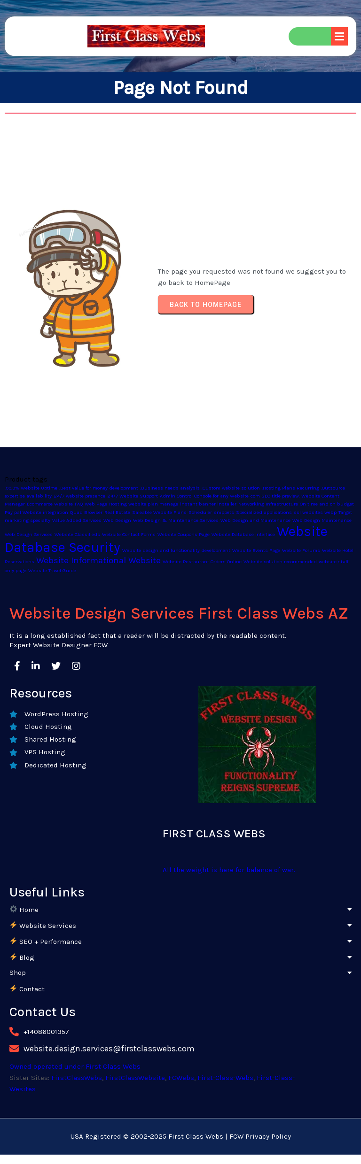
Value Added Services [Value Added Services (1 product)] (77, 520)
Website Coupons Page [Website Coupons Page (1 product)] (183, 534)
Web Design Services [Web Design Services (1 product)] (29, 534)
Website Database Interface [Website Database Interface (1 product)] (243, 534)
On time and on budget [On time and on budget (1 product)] (327, 504)
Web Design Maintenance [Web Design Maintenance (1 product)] (322, 520)
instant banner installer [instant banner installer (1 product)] (208, 504)
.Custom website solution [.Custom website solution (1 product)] (231, 488)
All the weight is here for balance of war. (229, 869)
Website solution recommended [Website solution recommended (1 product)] (280, 562)
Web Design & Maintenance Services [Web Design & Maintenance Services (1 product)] (176, 520)
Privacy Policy (268, 1136)
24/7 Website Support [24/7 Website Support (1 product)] (132, 496)
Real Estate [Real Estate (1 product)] (117, 512)
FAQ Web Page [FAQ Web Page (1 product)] (91, 504)
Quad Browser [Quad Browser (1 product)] (86, 512)
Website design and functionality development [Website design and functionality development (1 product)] (176, 550)
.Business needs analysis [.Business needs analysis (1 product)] (170, 488)
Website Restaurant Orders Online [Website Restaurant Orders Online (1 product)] (202, 562)
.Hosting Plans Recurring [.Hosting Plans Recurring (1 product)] (290, 488)
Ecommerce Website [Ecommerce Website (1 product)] (50, 504)
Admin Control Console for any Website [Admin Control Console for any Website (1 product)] (204, 496)
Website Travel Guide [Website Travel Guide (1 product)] (52, 570)
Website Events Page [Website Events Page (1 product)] (256, 550)
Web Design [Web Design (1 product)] (117, 520)
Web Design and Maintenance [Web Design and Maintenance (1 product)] (255, 520)
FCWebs (181, 1077)
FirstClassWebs (76, 1077)
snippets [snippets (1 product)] (224, 512)
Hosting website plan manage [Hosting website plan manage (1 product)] (143, 504)
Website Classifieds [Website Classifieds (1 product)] (77, 534)
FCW (236, 1136)
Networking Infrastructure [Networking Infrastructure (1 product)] (268, 504)
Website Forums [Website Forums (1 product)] (301, 550)
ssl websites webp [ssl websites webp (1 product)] (315, 512)
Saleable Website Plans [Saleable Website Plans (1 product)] (159, 512)
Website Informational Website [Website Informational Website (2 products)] (98, 560)
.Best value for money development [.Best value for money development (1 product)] (98, 488)
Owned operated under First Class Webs (75, 1066)
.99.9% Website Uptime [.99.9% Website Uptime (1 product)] (31, 488)
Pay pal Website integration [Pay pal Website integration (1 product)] (36, 512)
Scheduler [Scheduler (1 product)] (200, 512)
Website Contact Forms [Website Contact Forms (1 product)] (129, 534)
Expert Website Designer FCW (58, 645)
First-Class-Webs (225, 1077)
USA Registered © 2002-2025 (118, 1136)
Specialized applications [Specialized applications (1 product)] (264, 512)
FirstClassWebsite (135, 1077)
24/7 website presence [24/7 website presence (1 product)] (79, 496)
